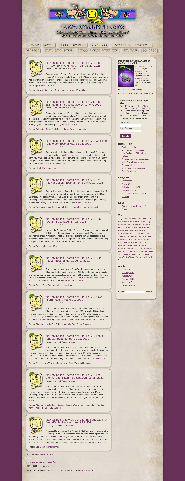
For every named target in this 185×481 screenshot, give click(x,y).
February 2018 (128, 279)
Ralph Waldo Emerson (46, 285)
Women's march (91, 207)
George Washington (74, 405)
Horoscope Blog (73, 45)
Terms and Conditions (35, 462)
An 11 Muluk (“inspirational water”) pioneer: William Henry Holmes (134, 153)
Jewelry (130, 51)
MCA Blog (99, 45)
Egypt (38, 246)
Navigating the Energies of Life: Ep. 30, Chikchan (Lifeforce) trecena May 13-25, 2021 (77, 142)
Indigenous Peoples (144, 233)
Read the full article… (48, 85)
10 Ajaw (121, 219)
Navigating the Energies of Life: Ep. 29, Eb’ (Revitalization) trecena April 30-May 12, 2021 (74, 181)
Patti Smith (129, 248)
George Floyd (138, 227)
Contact (149, 51)
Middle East (41, 168)
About (49, 45)
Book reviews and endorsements (139, 93)
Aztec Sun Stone (43, 129)
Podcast (32, 51)
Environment (41, 207)
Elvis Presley (135, 224)
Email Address (126, 128)
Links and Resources (134, 89)
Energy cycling (128, 165)
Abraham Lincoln (43, 324)
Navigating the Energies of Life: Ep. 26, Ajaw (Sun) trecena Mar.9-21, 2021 (74, 298)
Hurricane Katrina (141, 230)
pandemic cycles (67, 90)
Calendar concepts (130, 187)
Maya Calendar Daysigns (132, 193)
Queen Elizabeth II (53, 408)
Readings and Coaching (131, 45)
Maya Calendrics (59, 51)
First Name (124, 122)
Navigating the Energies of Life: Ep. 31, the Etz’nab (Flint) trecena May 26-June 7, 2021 (73, 103)
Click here (139, 83)
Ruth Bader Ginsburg (81, 324)
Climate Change (145, 222)
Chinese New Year (44, 363)
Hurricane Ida (129, 230)
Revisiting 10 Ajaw (129, 147)
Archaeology (127, 181)
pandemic (81, 129)
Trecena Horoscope (83, 363)
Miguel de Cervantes (134, 245)
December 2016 (128, 285)
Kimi (55, 246)
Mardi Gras (68, 363)
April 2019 (126, 269)
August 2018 (127, 276)
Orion (56, 90)
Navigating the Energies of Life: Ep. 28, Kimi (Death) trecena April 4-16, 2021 (73, 220)
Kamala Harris (52, 447)
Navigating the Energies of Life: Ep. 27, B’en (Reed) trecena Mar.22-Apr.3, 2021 (73, 259)
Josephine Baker (131, 239)
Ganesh (130, 227)
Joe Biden (52, 207)
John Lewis (47, 246)
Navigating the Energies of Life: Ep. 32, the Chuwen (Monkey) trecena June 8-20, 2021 (73, 64)
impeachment (123, 233)
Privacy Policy (52, 462)
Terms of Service (83, 470)
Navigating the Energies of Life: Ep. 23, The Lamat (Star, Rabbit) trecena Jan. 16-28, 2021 (74, 376)
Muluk (144, 245)
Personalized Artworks (98, 51)
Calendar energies (129, 190)
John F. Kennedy (65, 207)
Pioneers (125, 197)
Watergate (131, 257)
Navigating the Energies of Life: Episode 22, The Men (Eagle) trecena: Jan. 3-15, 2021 (76, 421)
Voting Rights (123, 257)
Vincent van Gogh (65, 285)
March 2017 (127, 282)
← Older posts (32, 454)
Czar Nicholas (58, 405)
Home (35, 45)
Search (121, 292)
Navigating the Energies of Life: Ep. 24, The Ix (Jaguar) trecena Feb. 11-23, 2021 (75, 337)
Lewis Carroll (70, 129)
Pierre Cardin (82, 90)
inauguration (90, 405)
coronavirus (122, 224)
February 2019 (128, 273)
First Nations (57, 129)
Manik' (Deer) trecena (135, 242)
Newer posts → (46, 454)
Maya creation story (44, 90)
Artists (124, 184)
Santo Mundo (145, 251)
